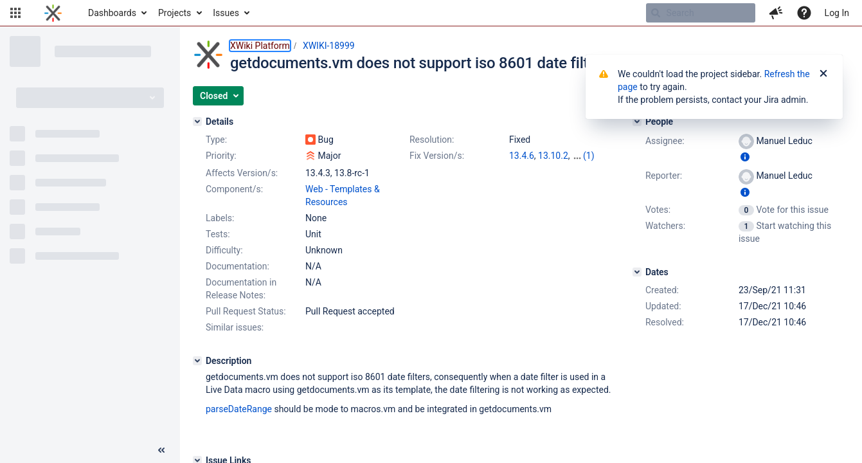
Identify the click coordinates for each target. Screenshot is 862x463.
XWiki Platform (260, 46)
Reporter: (663, 175)
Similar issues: (235, 327)
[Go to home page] (53, 13)
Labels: (220, 218)
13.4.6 (521, 155)
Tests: (218, 234)
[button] (15, 13)
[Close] (823, 74)
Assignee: (665, 141)
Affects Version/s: (242, 173)
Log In (837, 13)
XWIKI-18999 (329, 46)
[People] (637, 121)
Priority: (221, 155)
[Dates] (637, 272)
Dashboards (112, 13)
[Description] (197, 360)
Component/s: (234, 189)
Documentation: (237, 266)
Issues (226, 13)
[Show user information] (745, 157)
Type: (216, 139)
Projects (174, 13)
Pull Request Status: (246, 311)
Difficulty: (224, 250)
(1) (589, 155)
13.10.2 (553, 155)
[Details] (197, 121)
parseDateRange (239, 409)
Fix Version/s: (436, 155)
